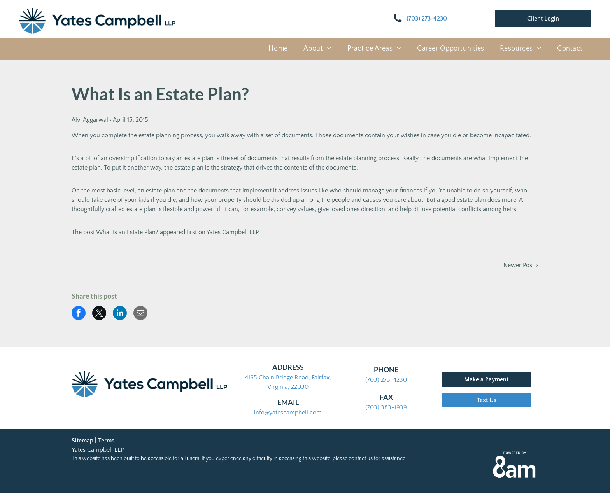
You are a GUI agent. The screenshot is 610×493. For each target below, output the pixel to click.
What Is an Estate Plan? (127, 232)
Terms (106, 440)
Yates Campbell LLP (232, 232)
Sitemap (82, 440)
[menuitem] (278, 49)
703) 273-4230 (387, 379)
